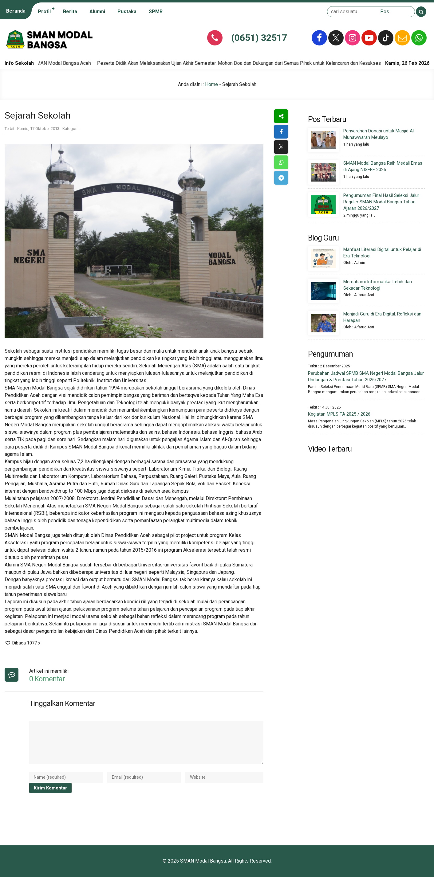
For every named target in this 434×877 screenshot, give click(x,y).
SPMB (156, 11)
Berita (70, 11)
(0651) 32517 (259, 37)
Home (211, 84)
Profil (44, 11)
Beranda (16, 11)
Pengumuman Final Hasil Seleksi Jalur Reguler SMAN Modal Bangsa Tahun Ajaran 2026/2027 (381, 202)
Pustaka (126, 11)
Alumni (97, 11)
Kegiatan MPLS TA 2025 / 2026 (339, 414)
